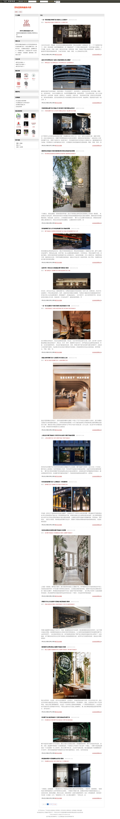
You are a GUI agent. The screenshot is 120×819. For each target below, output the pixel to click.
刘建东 (18, 135)
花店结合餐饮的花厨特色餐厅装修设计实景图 (54, 530)
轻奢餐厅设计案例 (56, 484)
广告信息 (47, 810)
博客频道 (8, 1)
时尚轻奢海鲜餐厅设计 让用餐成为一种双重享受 (55, 482)
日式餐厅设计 (64, 22)
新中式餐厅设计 (58, 761)
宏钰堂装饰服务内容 (22, 7)
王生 (26, 86)
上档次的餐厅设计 (49, 438)
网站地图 (79, 810)
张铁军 (18, 118)
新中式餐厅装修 (58, 438)
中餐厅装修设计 (66, 438)
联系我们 (58, 810)
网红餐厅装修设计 (72, 649)
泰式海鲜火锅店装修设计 (69, 308)
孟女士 (33, 78)
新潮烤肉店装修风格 (60, 153)
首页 (16, 12)
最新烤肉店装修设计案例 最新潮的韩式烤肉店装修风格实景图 (58, 151)
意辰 (34, 127)
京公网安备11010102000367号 (66, 816)
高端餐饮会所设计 (49, 761)
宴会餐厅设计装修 (71, 111)
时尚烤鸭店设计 (63, 62)
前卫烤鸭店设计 (55, 62)
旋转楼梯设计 (70, 62)
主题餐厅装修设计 (67, 533)
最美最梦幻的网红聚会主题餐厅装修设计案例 (54, 647)
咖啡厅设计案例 (20, 64)
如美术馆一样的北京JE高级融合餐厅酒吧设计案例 (55, 268)
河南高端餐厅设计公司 (50, 111)
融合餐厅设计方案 (65, 270)
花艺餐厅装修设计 (49, 533)
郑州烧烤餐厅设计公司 (72, 231)
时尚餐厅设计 (64, 484)
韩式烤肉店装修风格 (50, 153)
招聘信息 (68, 810)
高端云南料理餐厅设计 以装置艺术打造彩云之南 (55, 357)
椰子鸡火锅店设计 (58, 720)
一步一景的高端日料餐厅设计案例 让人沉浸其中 (55, 19)
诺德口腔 (26, 78)
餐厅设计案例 (19, 62)
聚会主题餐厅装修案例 (50, 649)
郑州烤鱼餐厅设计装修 (60, 231)
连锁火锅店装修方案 (58, 308)
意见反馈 (63, 810)
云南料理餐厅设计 (63, 360)
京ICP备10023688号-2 (51, 816)
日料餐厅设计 (57, 22)
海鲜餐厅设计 (48, 484)
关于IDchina (41, 810)
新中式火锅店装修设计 (69, 604)
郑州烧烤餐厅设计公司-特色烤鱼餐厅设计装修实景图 (56, 228)
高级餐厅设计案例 (56, 270)
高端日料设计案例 (49, 22)
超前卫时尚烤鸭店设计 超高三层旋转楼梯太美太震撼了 (56, 60)
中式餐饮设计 (65, 761)
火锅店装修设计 (49, 308)
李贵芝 (26, 135)
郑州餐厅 (18, 86)
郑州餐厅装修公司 (20, 104)
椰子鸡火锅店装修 (67, 720)
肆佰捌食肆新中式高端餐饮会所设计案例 (52, 758)
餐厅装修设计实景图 (50, 231)
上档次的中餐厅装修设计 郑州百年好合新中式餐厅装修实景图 (58, 435)
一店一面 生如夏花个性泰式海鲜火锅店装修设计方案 (56, 305)
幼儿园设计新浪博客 (21, 100)
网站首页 (21, 1)
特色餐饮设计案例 (58, 533)
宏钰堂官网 (19, 106)
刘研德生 (26, 127)
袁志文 (26, 118)
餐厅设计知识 (19, 66)
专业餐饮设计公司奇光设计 (23, 102)
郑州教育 (18, 78)
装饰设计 (33, 118)
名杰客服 (18, 127)
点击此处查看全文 (96, 54)
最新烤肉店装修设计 (71, 153)
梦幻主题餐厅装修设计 (62, 649)
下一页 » (54, 804)
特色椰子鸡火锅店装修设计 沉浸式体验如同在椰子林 (56, 717)
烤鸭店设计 (47, 62)
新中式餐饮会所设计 (61, 111)
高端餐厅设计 (55, 360)
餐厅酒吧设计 (48, 270)
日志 (20, 12)
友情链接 (74, 810)
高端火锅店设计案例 (50, 604)
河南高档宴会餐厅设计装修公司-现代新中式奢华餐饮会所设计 (58, 108)
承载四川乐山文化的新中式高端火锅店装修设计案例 (56, 601)
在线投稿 (52, 810)
